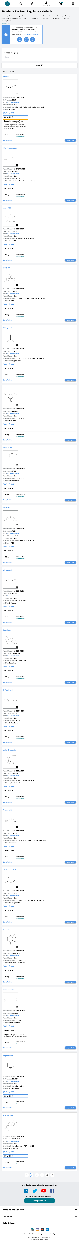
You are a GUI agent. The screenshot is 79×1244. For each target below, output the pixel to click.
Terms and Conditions (30, 1234)
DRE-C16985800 (18, 651)
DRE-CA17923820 (18, 169)
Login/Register (7, 140)
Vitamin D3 (7, 448)
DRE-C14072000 (18, 229)
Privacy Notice (42, 1234)
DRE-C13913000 (18, 831)
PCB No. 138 (8, 1115)
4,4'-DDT (6, 268)
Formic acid (7, 810)
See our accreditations (31, 34)
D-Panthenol (8, 690)
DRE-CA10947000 (18, 1011)
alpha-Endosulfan (10, 750)
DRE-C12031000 (18, 529)
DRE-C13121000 (18, 771)
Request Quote (70, 140)
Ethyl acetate (8, 1055)
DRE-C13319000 (18, 1077)
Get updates (38, 1200)
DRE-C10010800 (18, 951)
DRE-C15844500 (18, 711)
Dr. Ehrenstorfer (13, 102)
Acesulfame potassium (12, 930)
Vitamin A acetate (10, 148)
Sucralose (7, 630)
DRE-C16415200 (18, 349)
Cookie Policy (51, 1234)
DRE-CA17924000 (18, 469)
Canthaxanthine (9, 990)
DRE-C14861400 (18, 409)
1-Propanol (7, 570)
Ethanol (6, 77)
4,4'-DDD (6, 508)
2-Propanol (7, 328)
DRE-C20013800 (18, 1136)
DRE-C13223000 (18, 98)
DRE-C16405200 (18, 891)
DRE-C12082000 (18, 289)
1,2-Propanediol (9, 870)
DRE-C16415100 (18, 591)
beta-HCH (7, 208)
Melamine (6, 388)
